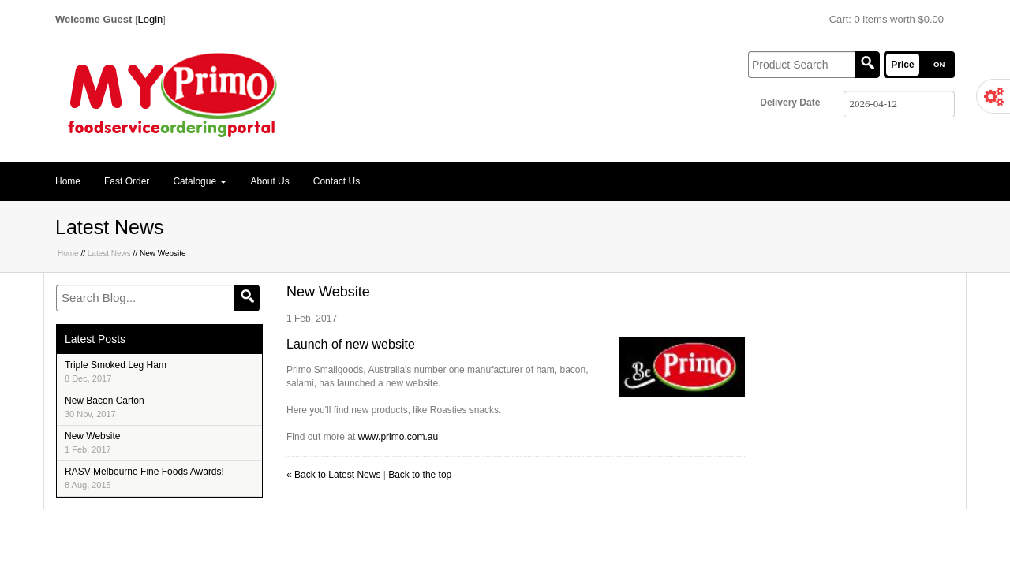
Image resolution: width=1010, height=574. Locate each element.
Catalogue (199, 181)
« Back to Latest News (333, 474)
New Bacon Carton (104, 407)
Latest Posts (95, 339)
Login (150, 19)
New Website (92, 442)
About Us (269, 181)
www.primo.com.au (398, 436)
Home (67, 181)
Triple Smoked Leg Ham (115, 371)
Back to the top (419, 474)
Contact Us (336, 181)
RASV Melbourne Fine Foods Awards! (144, 478)
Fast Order (126, 181)
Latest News (109, 253)
